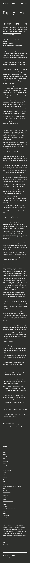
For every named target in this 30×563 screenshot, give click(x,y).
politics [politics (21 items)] (7, 533)
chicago (9, 423)
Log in (4, 542)
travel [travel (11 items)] (20, 535)
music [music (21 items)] (25, 531)
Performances (5, 495)
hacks (4, 468)
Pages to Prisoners (6, 492)
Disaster (4, 463)
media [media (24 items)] (21, 531)
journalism (5, 477)
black (13, 424)
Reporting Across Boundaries (9, 508)
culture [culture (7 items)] (14, 527)
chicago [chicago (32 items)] (5, 527)
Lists (4, 481)
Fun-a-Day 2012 (6, 465)
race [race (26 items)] (23, 533)
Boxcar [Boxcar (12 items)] (21, 525)
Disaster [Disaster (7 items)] (4, 529)
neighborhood (13, 426)
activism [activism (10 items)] (7, 525)
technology (5, 513)
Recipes (4, 504)
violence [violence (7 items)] (25, 535)
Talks (4, 511)
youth (22, 426)
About (26, 3)
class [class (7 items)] (8, 527)
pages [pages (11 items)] (4, 533)
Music (4, 488)
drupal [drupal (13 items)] (9, 529)
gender (4, 466)
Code (4, 459)
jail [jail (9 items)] (17, 531)
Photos (4, 497)
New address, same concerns (15, 24)
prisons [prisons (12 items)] (10, 533)
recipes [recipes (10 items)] (8, 535)
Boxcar (4, 452)
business (20, 424)
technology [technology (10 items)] (17, 535)
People (4, 493)
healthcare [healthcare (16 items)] (5, 531)
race (20, 426)
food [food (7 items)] (19, 529)
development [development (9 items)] (23, 527)
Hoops (4, 474)
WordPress (13, 557)
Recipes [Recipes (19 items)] (4, 535)
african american (9, 424)
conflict (23, 424)
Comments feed (6, 546)
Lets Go (4, 479)
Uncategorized (6, 515)
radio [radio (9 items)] (25, 533)
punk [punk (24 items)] (18, 533)
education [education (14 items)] (13, 529)
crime (4, 426)
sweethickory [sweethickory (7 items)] (13, 535)
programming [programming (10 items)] (14, 533)
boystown (16, 424)
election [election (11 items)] (16, 529)
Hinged (4, 472)
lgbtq (9, 426)
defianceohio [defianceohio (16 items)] (18, 527)
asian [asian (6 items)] (10, 525)
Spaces (4, 509)
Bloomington (5, 450)
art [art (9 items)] (9, 525)
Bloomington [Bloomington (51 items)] (15, 525)
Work (22, 3)
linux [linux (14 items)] (19, 531)
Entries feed (5, 544)
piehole (17, 426)
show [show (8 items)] (10, 535)
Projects (4, 502)
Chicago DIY (5, 456)
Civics (4, 458)
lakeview (6, 426)
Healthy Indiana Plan (7, 470)
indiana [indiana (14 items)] (15, 531)
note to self (5, 490)
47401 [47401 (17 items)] (4, 525)
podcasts (4, 499)
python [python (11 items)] (20, 533)
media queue (5, 484)
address (4, 449)
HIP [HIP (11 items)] (8, 531)
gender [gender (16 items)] (21, 529)
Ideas (4, 475)
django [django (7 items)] (7, 529)
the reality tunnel (9, 3)
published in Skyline (21, 29)
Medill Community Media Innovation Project (12, 486)
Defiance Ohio (5, 461)
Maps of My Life (6, 483)
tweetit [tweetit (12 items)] (22, 535)
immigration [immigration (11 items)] (11, 531)
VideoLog (5, 517)
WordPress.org (6, 547)
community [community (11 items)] (11, 527)
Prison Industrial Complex (8, 501)
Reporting (13, 423)
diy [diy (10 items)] (5, 529)
